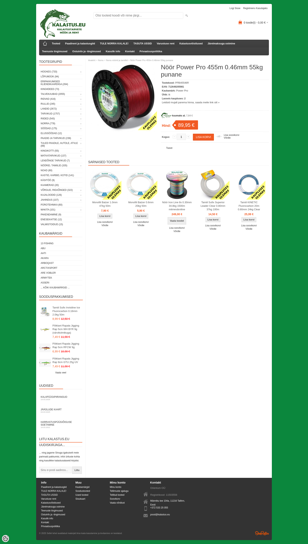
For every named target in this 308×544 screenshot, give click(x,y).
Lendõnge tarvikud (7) (55, 160)
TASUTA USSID (142, 43)
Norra (101, 60)
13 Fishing (47, 243)
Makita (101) (48, 209)
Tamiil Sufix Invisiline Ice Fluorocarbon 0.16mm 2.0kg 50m (66, 311)
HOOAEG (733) (49, 71)
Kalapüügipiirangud (61, 398)
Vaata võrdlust (117, 502)
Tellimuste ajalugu (119, 491)
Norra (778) (48, 123)
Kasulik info (113, 51)
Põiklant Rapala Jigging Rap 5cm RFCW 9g (65, 345)
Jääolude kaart (61, 410)
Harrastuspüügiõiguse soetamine (61, 424)
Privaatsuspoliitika (150, 51)
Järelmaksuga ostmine (221, 43)
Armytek (46, 277)
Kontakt (130, 51)
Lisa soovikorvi (231, 135)
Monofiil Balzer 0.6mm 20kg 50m (141, 204)
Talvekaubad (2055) (53, 94)
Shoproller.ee (262, 533)
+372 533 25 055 (159, 507)
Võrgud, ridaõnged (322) (57, 190)
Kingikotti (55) (50, 150)
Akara (45, 258)
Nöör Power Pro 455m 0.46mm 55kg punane (151, 60)
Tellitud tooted (117, 495)
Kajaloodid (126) (51, 195)
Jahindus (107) (50, 199)
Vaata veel (60, 372)
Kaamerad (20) (50, 185)
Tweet (169, 148)
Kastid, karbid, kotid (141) (57, 175)
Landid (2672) (49, 108)
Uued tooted (81, 495)
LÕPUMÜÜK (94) (50, 76)
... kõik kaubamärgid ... (55, 287)
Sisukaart (80, 498)
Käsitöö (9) (48, 180)
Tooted (56, 43)
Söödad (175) (49, 128)
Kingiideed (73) (50, 89)
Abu (43, 248)
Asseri (45, 282)
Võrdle (227, 137)
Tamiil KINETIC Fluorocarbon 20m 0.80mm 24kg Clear (249, 206)
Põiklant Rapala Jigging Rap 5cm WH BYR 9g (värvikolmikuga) (65, 329)
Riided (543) (48, 118)
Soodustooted (82, 491)
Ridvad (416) (48, 99)
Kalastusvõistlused (191, 43)
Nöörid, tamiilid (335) (54, 165)
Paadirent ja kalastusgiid (80, 43)
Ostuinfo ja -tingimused (86, 51)
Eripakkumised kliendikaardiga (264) (54, 83)
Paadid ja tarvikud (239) (56, 138)
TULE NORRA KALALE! (114, 43)
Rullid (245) (48, 103)
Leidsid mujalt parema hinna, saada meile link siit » (190, 102)
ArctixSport (49, 268)
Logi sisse (235, 8)
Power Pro (182, 90)
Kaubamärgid (82, 487)
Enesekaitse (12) (51, 219)
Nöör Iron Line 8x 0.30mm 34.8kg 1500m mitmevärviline (177, 206)
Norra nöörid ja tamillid (117, 60)
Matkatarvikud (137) (53, 155)
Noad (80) (46, 170)
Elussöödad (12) (51, 133)
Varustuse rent (165, 43)
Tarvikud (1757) (50, 113)
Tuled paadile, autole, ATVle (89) (59, 144)
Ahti (43, 253)
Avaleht (91, 60)
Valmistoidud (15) (52, 224)
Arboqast (47, 263)
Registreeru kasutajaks (255, 8)
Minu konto (115, 487)
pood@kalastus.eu (160, 514)
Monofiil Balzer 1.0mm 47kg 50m (105, 204)
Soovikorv (115, 498)
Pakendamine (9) (51, 214)
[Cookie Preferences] (5, 538)
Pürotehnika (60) (51, 204)
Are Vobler (48, 273)
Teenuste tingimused (54, 51)
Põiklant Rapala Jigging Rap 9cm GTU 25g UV (65, 360)
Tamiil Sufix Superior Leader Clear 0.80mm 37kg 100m (213, 206)
